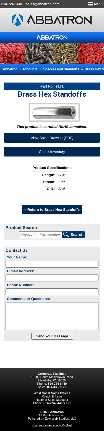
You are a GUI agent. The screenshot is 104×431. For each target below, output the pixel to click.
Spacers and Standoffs (61, 69)
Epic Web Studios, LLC (60, 418)
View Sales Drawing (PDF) (52, 138)
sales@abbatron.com (42, 4)
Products (30, 69)
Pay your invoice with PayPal (52, 425)
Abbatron (10, 69)
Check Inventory (52, 152)
